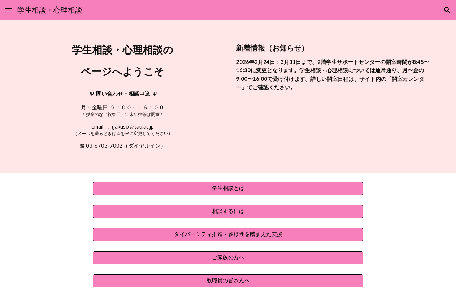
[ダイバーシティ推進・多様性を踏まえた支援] (228, 234)
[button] (8, 10)
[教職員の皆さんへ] (228, 281)
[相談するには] (228, 211)
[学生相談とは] (228, 188)
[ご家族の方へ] (228, 257)
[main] (123, 96)
